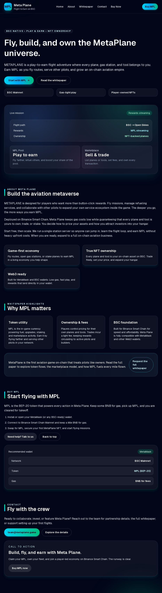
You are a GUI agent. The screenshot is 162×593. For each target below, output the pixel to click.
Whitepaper (86, 6)
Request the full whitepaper (140, 365)
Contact (102, 6)
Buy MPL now (20, 568)
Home (59, 6)
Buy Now (116, 6)
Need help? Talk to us (20, 436)
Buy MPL (150, 6)
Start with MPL (19, 80)
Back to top (50, 436)
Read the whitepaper (53, 80)
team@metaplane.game (22, 532)
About (71, 6)
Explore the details (56, 532)
